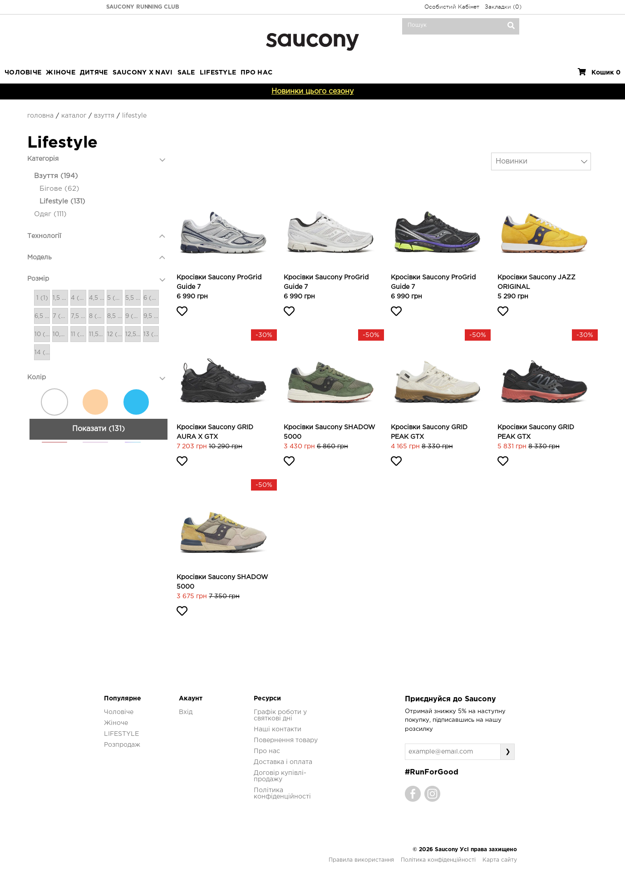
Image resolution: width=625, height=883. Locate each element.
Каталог (73, 116)
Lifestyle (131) (62, 201)
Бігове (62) (59, 189)
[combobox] (541, 161)
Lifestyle (134, 116)
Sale (186, 72)
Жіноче (60, 72)
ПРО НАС (256, 72)
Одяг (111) (50, 214)
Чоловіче (23, 72)
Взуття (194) (56, 176)
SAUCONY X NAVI (143, 72)
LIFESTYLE (218, 72)
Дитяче (94, 72)
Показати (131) (98, 816)
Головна (40, 116)
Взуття (104, 116)
